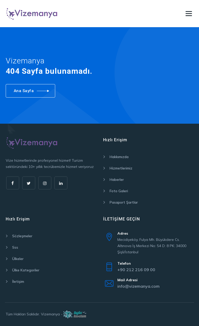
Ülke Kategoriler (25, 270)
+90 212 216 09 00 (136, 269)
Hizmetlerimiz (121, 168)
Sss (15, 247)
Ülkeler (18, 258)
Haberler (117, 179)
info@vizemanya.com (138, 286)
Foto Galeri (119, 191)
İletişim (18, 281)
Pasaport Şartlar (124, 202)
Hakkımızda (119, 156)
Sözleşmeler (22, 236)
